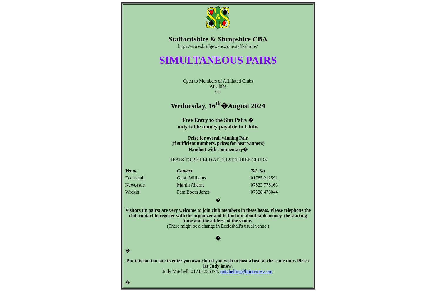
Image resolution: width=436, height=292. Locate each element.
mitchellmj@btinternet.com (246, 271)
